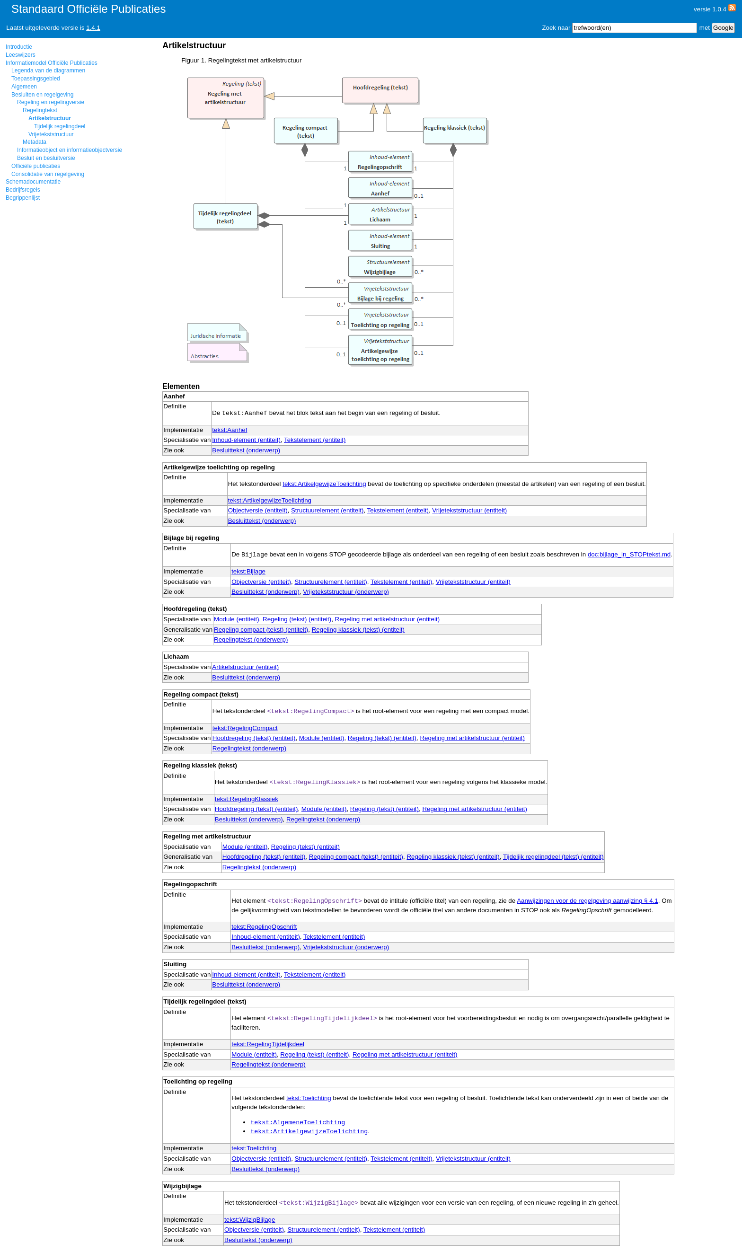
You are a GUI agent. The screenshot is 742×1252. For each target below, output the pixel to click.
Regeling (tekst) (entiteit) (297, 619)
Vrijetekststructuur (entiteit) (469, 510)
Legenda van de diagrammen (48, 70)
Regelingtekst (40, 110)
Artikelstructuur (49, 118)
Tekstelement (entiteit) (314, 439)
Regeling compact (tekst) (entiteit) (261, 629)
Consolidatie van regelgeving (47, 174)
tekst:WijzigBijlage (249, 1219)
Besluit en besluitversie (46, 158)
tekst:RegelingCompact (245, 728)
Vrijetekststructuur (51, 134)
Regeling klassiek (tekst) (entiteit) (358, 629)
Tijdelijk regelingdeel (59, 126)
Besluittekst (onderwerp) (246, 450)
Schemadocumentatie (33, 181)
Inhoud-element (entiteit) (246, 439)
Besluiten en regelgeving (42, 94)
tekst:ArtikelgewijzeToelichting (324, 483)
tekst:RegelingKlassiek (246, 798)
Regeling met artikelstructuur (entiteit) (387, 619)
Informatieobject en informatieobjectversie (69, 150)
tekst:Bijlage (248, 571)
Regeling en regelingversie (50, 102)
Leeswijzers (20, 55)
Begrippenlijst (23, 197)
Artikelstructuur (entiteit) (245, 666)
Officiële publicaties (35, 166)
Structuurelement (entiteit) (327, 510)
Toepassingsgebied (35, 78)
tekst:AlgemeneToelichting (297, 1122)
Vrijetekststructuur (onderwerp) (346, 591)
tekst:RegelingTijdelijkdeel (267, 1044)
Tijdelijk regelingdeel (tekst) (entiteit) (553, 856)
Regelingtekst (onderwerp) (251, 639)
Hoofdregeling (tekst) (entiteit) (254, 737)
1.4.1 (93, 27)
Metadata (34, 142)
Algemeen (24, 86)
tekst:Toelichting (308, 1098)
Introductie (19, 47)
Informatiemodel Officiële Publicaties (51, 63)
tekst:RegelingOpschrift (264, 926)
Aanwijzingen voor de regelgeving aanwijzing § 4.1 (587, 900)
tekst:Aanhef (229, 429)
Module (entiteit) (236, 619)
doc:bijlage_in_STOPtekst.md (629, 554)
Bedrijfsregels (23, 189)
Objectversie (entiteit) (258, 510)
